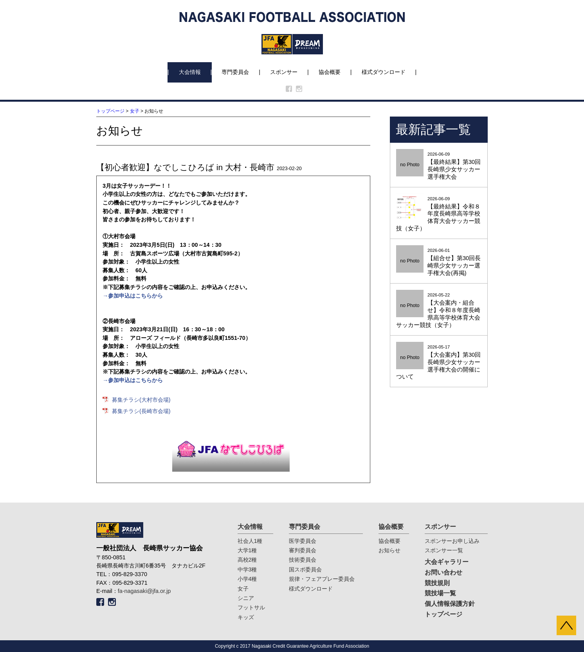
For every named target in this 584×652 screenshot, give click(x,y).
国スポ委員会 (305, 569)
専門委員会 (235, 72)
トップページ (110, 111)
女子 (134, 111)
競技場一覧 (440, 593)
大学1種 (247, 550)
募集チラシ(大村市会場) (141, 400)
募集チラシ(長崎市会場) (141, 411)
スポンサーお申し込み (452, 541)
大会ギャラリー (447, 562)
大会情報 (190, 72)
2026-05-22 (438, 311)
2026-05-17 (438, 363)
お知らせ (389, 550)
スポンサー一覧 (444, 550)
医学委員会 (302, 541)
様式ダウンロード (384, 72)
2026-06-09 (438, 166)
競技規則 (437, 583)
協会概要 (330, 72)
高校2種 (247, 560)
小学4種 (247, 579)
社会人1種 (250, 541)
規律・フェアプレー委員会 (322, 579)
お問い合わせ (443, 572)
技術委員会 (302, 560)
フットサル (251, 607)
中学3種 (247, 569)
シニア (246, 598)
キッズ (246, 617)
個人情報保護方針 (450, 603)
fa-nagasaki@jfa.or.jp (144, 591)
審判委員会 (302, 550)
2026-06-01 (438, 262)
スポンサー (283, 72)
